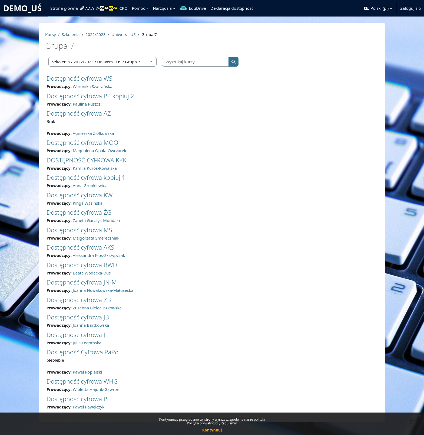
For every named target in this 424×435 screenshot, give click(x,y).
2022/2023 (95, 34)
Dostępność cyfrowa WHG (82, 381)
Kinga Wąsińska (87, 203)
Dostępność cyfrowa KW (79, 195)
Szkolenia (71, 34)
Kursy (50, 34)
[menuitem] (82, 8)
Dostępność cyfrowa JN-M (82, 282)
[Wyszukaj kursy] (195, 62)
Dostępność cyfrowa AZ (79, 113)
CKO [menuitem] (124, 8)
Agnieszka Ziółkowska (93, 133)
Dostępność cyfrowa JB (78, 317)
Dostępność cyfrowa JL (77, 335)
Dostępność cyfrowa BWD (82, 265)
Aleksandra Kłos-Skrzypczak (99, 255)
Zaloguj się (410, 8)
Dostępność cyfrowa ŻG (79, 212)
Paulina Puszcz (87, 104)
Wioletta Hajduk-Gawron (96, 389)
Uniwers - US (123, 34)
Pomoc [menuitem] (138, 8)
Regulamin (229, 423)
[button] (378, 8)
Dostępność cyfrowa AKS (80, 247)
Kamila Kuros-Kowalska (95, 168)
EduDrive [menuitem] (197, 8)
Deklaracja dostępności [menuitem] (232, 8)
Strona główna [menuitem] (64, 8)
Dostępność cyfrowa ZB (79, 300)
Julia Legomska (87, 342)
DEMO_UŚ (22, 8)
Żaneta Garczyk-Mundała (96, 220)
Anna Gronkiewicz (90, 185)
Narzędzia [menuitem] (162, 8)
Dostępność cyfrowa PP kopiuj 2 (90, 96)
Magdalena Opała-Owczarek (99, 150)
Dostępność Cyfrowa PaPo (82, 352)
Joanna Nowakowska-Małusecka (103, 290)
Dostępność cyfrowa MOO (82, 142)
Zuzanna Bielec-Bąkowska (97, 307)
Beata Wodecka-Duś (92, 273)
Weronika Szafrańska (92, 86)
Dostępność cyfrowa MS (79, 230)
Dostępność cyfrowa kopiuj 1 (86, 177)
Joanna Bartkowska (91, 325)
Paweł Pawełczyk (88, 407)
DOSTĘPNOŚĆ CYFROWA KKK (86, 160)
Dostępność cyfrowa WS (79, 78)
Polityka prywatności (203, 423)
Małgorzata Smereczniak (96, 238)
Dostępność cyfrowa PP (79, 399)
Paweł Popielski (87, 372)
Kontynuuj (212, 430)
